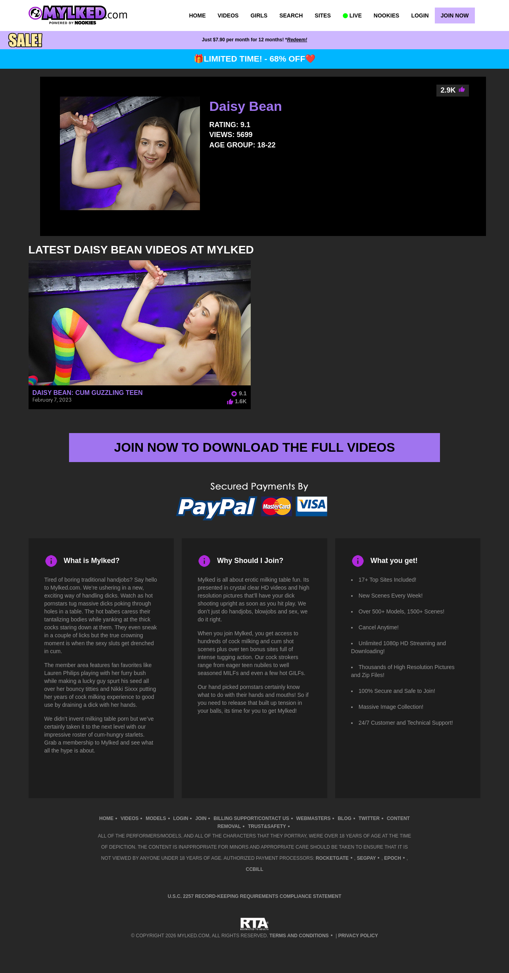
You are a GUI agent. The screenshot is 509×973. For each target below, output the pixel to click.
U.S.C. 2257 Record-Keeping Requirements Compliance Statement (255, 896)
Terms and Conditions (299, 935)
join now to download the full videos (254, 447)
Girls (258, 15)
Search (291, 15)
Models (156, 818)
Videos (228, 15)
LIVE (352, 15)
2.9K (452, 90)
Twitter (369, 818)
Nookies (387, 15)
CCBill (254, 869)
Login (419, 15)
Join (200, 818)
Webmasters (313, 818)
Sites (322, 15)
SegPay (366, 858)
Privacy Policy (358, 935)
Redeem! (297, 40)
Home (197, 15)
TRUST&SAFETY (267, 826)
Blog (344, 818)
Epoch (392, 858)
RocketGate (332, 858)
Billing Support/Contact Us (251, 818)
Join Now (455, 15)
